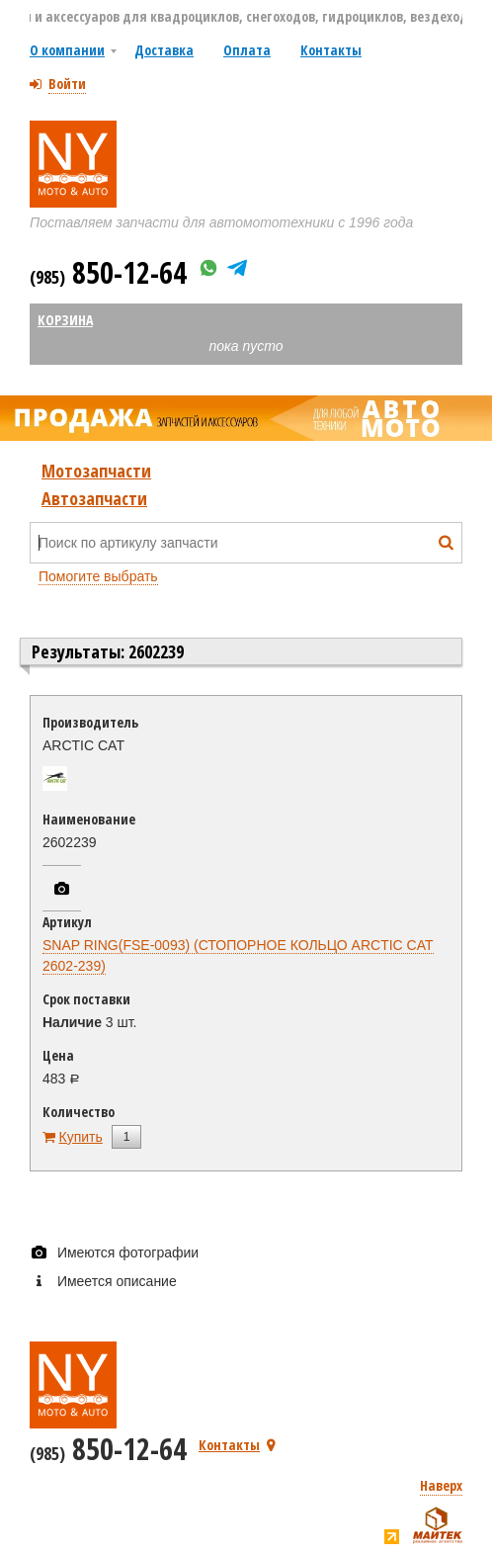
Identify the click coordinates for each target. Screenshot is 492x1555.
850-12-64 (108, 272)
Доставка (164, 50)
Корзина (65, 319)
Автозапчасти (94, 498)
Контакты (331, 50)
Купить (81, 1137)
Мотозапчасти (96, 470)
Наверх (441, 1485)
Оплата (247, 50)
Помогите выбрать (98, 576)
